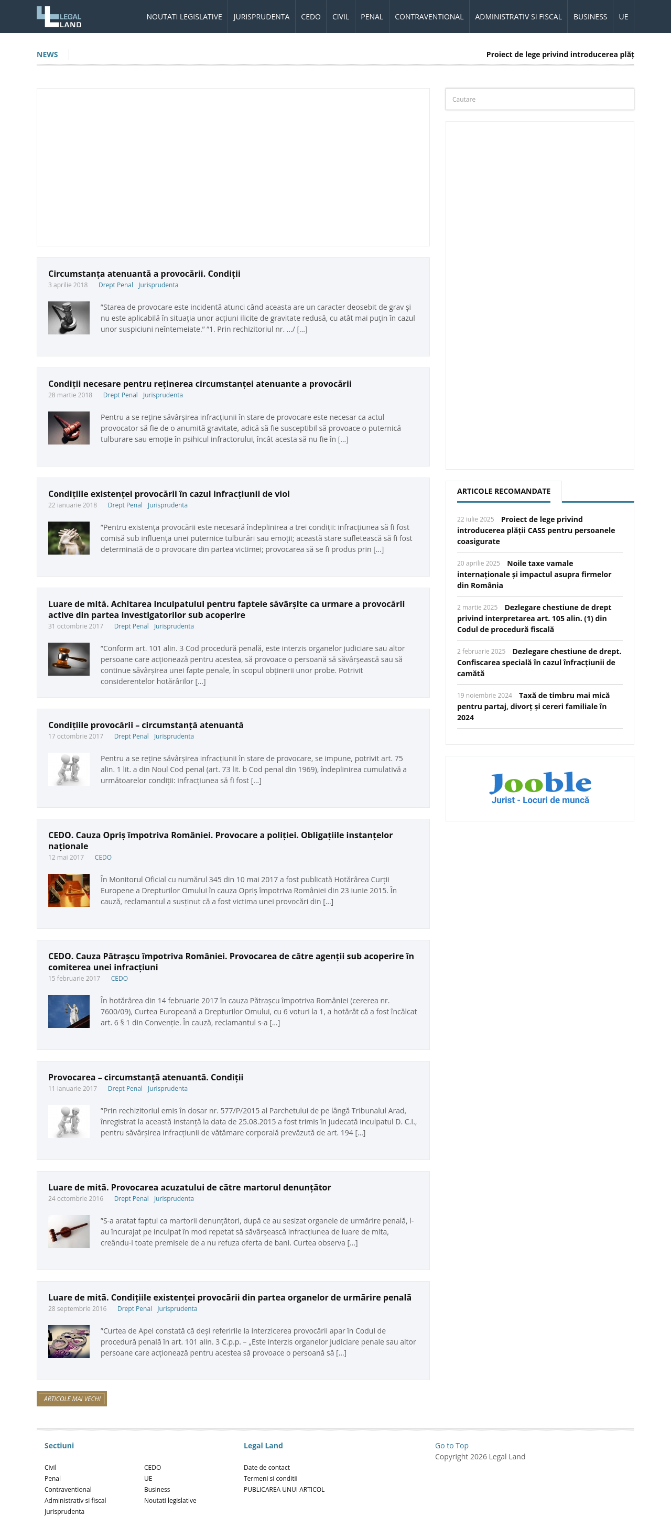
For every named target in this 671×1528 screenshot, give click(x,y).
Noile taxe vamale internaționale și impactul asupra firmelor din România (534, 574)
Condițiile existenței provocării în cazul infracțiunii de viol (169, 494)
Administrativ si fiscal (518, 16)
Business (590, 16)
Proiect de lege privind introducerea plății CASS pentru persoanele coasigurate (536, 530)
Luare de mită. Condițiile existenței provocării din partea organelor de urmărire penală (230, 1297)
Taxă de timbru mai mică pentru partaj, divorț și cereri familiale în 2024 (533, 706)
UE (624, 16)
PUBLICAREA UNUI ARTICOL (284, 1489)
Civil (340, 16)
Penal (372, 16)
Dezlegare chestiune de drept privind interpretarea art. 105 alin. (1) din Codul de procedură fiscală (534, 618)
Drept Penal (116, 284)
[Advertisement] (233, 167)
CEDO (311, 16)
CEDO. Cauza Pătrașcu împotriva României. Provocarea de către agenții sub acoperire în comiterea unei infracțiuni (231, 961)
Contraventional (429, 16)
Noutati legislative (184, 16)
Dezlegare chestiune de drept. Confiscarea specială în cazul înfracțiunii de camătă (539, 662)
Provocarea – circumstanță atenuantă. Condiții (145, 1077)
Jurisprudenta (262, 16)
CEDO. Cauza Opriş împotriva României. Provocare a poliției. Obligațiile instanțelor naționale (220, 840)
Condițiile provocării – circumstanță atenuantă (146, 725)
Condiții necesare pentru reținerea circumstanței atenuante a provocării (200, 383)
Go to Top (452, 1445)
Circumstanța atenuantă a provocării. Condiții (144, 273)
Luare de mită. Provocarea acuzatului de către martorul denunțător (189, 1187)
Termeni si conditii (271, 1478)
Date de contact (267, 1467)
